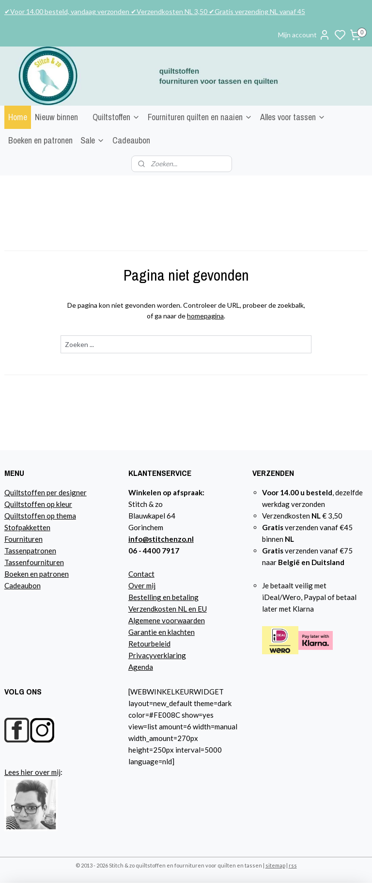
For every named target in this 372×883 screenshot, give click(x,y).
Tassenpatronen (30, 550)
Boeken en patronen (40, 140)
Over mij (141, 585)
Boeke (14, 573)
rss (293, 865)
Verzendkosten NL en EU (167, 608)
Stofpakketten (27, 527)
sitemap (275, 865)
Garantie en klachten (161, 632)
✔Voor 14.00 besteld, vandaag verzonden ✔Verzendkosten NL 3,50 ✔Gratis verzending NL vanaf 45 (154, 11)
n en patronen (47, 573)
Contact (141, 573)
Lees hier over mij (32, 772)
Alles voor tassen (293, 117)
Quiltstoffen (116, 117)
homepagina (205, 316)
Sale (92, 140)
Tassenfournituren (34, 562)
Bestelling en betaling (163, 597)
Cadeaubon (131, 140)
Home (17, 117)
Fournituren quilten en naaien (200, 117)
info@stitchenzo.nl (161, 539)
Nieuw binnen (56, 117)
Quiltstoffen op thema (40, 515)
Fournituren (23, 539)
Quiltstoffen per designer (45, 492)
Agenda (140, 666)
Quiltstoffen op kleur (38, 504)
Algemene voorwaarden (166, 620)
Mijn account (304, 35)
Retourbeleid (149, 643)
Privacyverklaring (157, 655)
